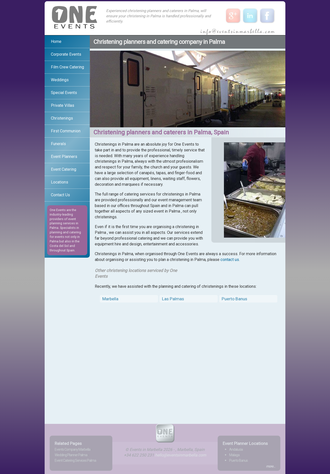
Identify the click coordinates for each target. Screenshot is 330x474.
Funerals (58, 143)
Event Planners (64, 156)
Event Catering (63, 169)
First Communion (65, 131)
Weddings (60, 79)
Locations (59, 182)
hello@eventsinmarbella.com (180, 455)
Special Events (64, 92)
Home (56, 41)
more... (270, 466)
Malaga (234, 455)
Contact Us (60, 195)
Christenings (62, 118)
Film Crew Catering (67, 67)
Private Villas (62, 105)
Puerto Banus (234, 298)
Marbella (110, 298)
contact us (229, 259)
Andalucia (236, 449)
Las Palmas (173, 298)
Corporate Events (66, 54)
